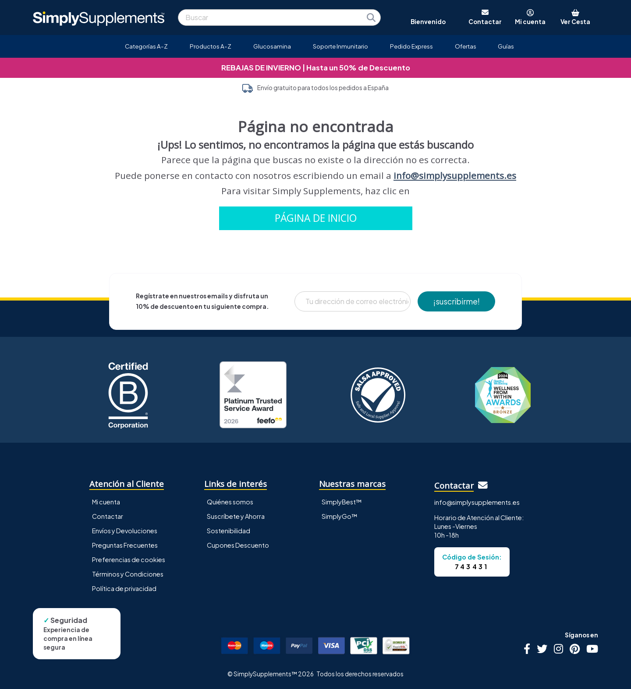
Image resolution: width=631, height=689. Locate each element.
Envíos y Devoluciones (124, 531)
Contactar (107, 516)
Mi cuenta (106, 502)
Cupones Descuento (238, 545)
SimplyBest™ (342, 502)
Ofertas (465, 46)
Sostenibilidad (228, 531)
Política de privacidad (124, 588)
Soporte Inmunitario (340, 46)
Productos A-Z (210, 46)
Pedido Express (411, 46)
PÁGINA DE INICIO (316, 218)
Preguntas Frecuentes (125, 545)
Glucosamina (272, 46)
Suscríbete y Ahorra (236, 516)
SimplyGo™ (340, 516)
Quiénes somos (230, 502)
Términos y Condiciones (127, 574)
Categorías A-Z (146, 46)
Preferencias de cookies (128, 559)
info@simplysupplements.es (454, 175)
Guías (506, 46)
